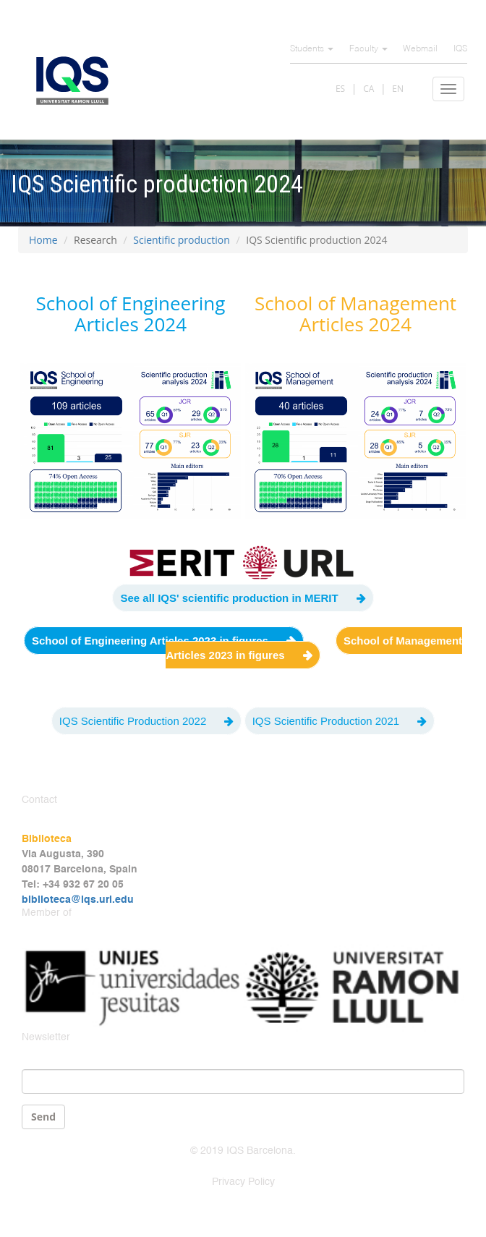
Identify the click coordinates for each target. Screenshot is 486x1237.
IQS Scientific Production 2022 (132, 721)
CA (368, 88)
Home (43, 240)
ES (340, 88)
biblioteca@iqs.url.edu (78, 900)
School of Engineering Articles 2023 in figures (150, 640)
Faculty (368, 49)
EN (398, 88)
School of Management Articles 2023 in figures (314, 647)
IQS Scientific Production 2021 (325, 721)
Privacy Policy (243, 1182)
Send (43, 1116)
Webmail (420, 49)
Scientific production (181, 240)
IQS (460, 49)
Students (311, 49)
